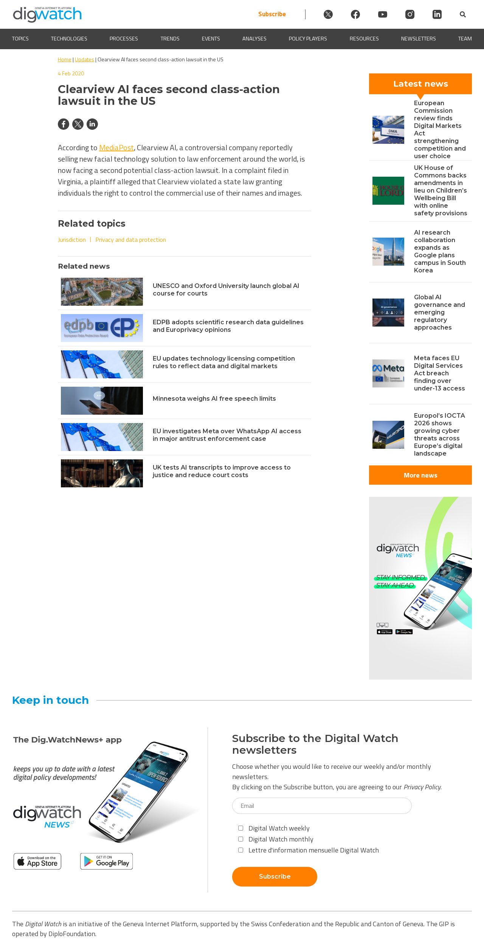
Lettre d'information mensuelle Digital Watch (308, 850)
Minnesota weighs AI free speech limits (214, 398)
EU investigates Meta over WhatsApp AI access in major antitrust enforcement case (227, 435)
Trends (170, 39)
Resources (364, 39)
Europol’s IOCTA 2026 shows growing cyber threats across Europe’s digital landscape (439, 434)
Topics (20, 39)
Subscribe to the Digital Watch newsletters (315, 744)
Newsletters (418, 39)
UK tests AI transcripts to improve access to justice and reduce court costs (222, 471)
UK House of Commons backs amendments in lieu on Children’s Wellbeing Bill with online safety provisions (440, 190)
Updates (84, 59)
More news (420, 475)
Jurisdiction (72, 239)
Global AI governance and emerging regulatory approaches (439, 312)
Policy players (308, 39)
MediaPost (116, 147)
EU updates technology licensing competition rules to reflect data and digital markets (224, 362)
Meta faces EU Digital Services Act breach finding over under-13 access (439, 373)
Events (211, 39)
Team (465, 39)
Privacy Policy (422, 787)
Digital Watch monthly (275, 839)
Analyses (254, 39)
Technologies (69, 39)
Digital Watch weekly (274, 828)
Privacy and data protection (130, 239)
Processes (124, 39)
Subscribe (272, 14)
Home (64, 59)
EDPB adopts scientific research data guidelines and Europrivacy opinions (228, 326)
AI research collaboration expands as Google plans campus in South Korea (440, 251)
